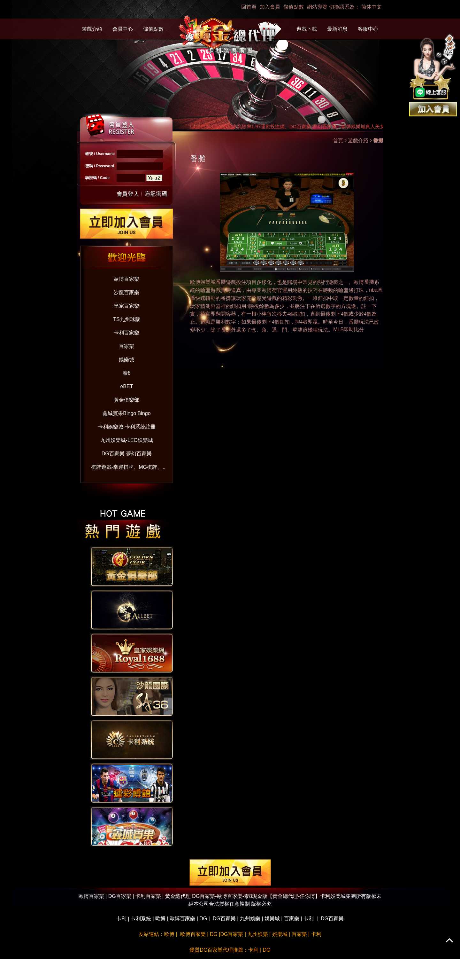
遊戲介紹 (92, 29)
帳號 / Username (100, 154)
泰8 (127, 373)
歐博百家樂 (126, 279)
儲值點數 (293, 7)
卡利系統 (141, 918)
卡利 (121, 918)
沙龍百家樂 (126, 292)
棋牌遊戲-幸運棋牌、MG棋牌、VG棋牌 (126, 468)
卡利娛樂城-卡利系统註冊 (127, 426)
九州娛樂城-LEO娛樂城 (126, 440)
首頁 (338, 140)
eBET (126, 386)
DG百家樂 (224, 918)
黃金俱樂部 (126, 400)
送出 (128, 193)
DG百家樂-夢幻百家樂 (127, 453)
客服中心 (368, 29)
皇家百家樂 (126, 306)
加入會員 (270, 7)
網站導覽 (317, 7)
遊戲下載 (306, 29)
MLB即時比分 (348, 329)
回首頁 (249, 7)
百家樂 (126, 346)
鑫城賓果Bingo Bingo (126, 413)
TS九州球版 (126, 319)
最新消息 (337, 29)
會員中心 (122, 29)
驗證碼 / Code (97, 178)
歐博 (359, 282)
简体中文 (371, 7)
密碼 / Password (99, 166)
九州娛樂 (250, 918)
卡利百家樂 (126, 332)
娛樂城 (126, 359)
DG (203, 918)
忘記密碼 (154, 193)
